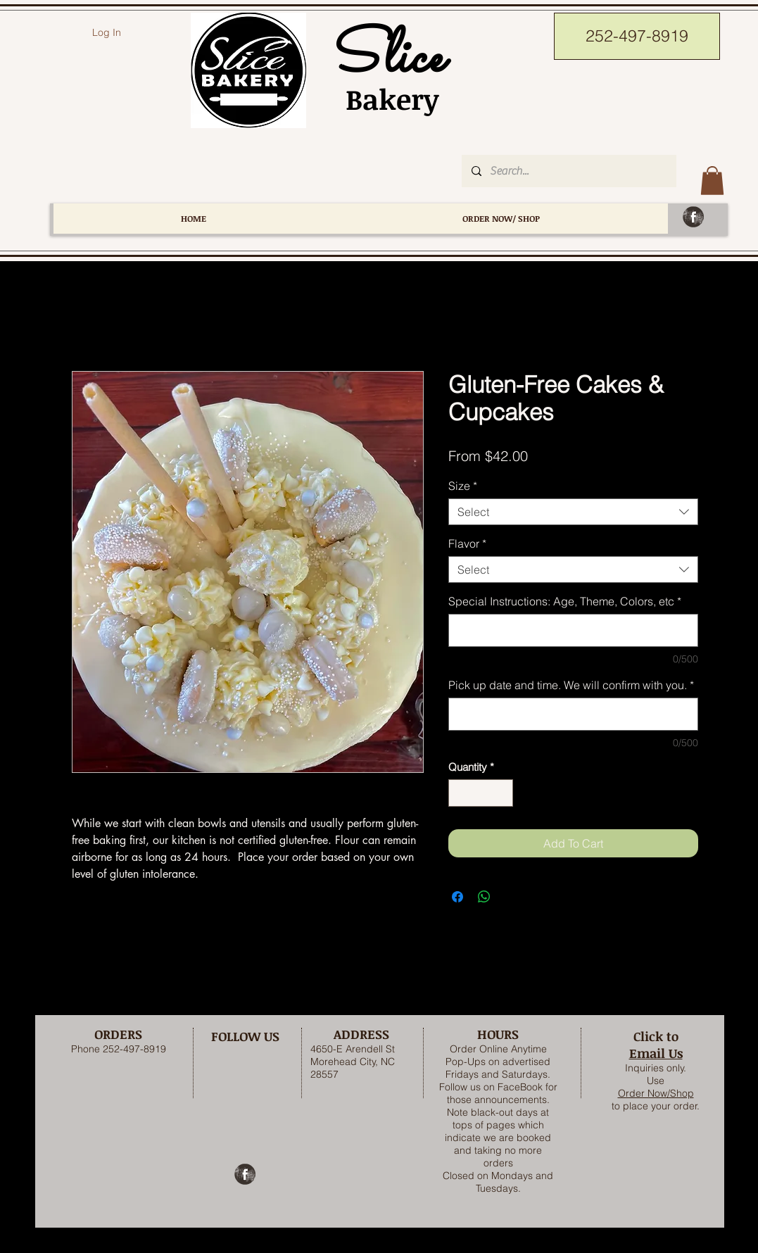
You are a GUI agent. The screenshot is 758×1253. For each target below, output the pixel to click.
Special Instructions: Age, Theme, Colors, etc (564, 601)
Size (462, 486)
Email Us (656, 1053)
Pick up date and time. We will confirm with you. (571, 685)
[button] (712, 180)
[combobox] (573, 511)
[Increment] (501, 793)
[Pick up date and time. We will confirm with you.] (573, 714)
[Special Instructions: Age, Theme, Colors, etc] (573, 630)
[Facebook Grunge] (693, 216)
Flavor (467, 543)
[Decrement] (459, 793)
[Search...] (568, 171)
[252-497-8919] (637, 36)
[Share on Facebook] (457, 896)
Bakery (384, 99)
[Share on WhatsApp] (484, 896)
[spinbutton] (480, 793)
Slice (385, 58)
